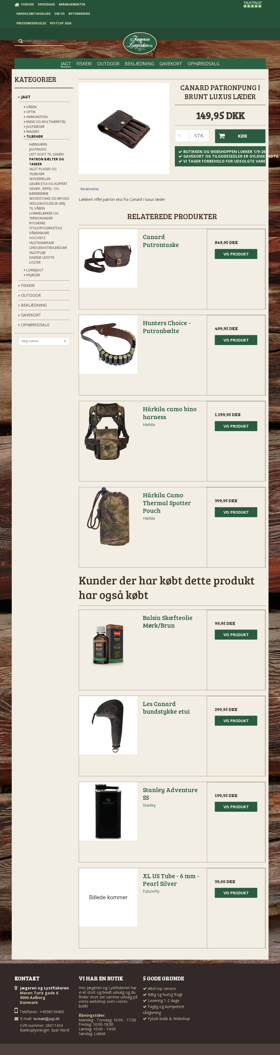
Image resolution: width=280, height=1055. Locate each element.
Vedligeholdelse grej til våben (47, 206)
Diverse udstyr (41, 257)
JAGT (24, 96)
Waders (31, 131)
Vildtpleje (37, 252)
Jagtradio (38, 149)
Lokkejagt (33, 270)
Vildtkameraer (41, 242)
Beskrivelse (90, 188)
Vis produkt (236, 253)
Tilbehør (33, 136)
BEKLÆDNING (32, 305)
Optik (30, 112)
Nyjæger (32, 275)
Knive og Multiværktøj (44, 121)
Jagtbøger (34, 126)
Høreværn (38, 144)
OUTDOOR (29, 295)
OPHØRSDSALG (33, 324)
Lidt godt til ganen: (46, 154)
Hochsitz (37, 238)
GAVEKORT (29, 315)
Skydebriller (40, 179)
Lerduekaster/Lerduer (48, 247)
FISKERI (26, 285)
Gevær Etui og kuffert (48, 183)
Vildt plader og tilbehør (43, 171)
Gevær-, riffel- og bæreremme (44, 191)
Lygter (35, 262)
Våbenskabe (39, 233)
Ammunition (36, 116)
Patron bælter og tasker (46, 161)
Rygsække (37, 223)
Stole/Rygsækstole (45, 228)
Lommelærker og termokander (43, 216)
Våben (30, 107)
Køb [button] (230, 136)
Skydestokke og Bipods (49, 198)
